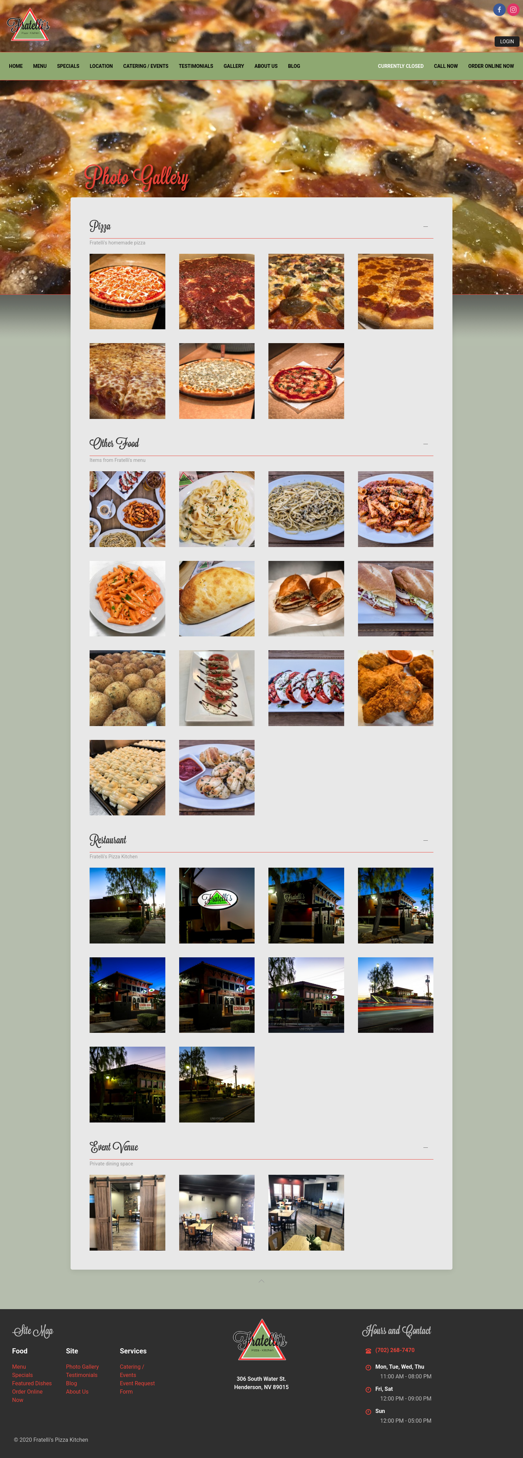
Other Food (114, 445)
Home (16, 66)
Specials (68, 66)
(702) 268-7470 (394, 1350)
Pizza (100, 228)
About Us (266, 66)
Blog (294, 66)
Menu (40, 66)
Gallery (233, 66)
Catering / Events (145, 66)
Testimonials (196, 66)
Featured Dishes (32, 1383)
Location (101, 66)
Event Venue (114, 1149)
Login (507, 41)
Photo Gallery (82, 1366)
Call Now (446, 66)
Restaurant (108, 842)
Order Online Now (491, 66)
